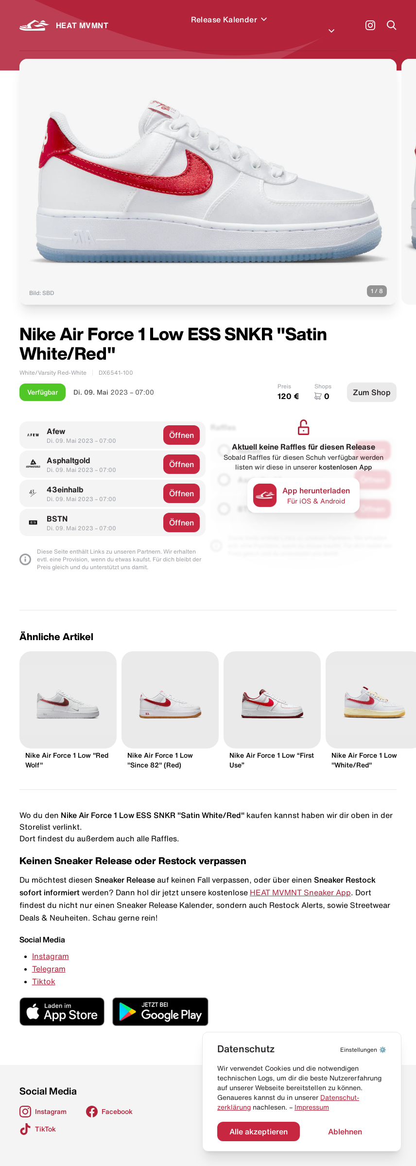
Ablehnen (345, 1131)
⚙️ (363, 1049)
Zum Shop (372, 380)
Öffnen (181, 423)
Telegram (49, 957)
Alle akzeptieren (258, 1131)
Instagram (50, 944)
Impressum (312, 1107)
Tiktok (43, 970)
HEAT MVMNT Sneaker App (300, 881)
